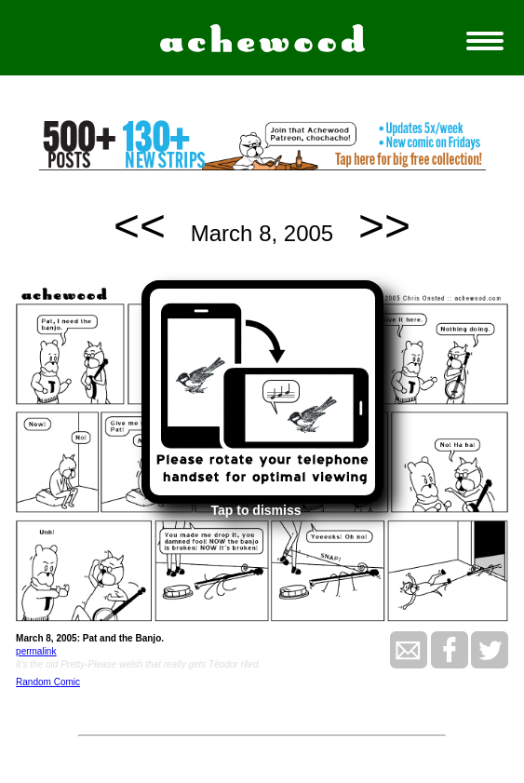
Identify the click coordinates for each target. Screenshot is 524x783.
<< (140, 225)
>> (384, 225)
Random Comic (48, 682)
